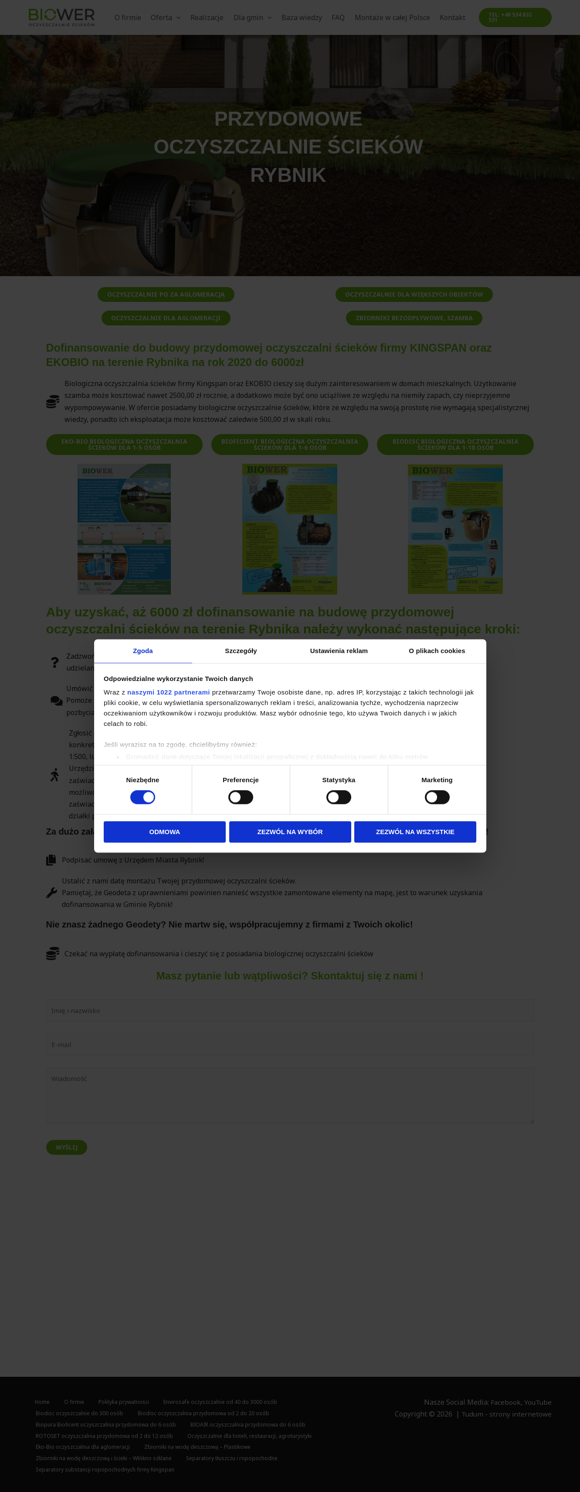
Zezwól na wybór (290, 832)
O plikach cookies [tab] (437, 650)
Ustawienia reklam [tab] (339, 650)
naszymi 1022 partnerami (168, 692)
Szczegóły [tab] (241, 650)
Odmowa (164, 832)
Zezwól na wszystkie (415, 832)
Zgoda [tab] (143, 650)
